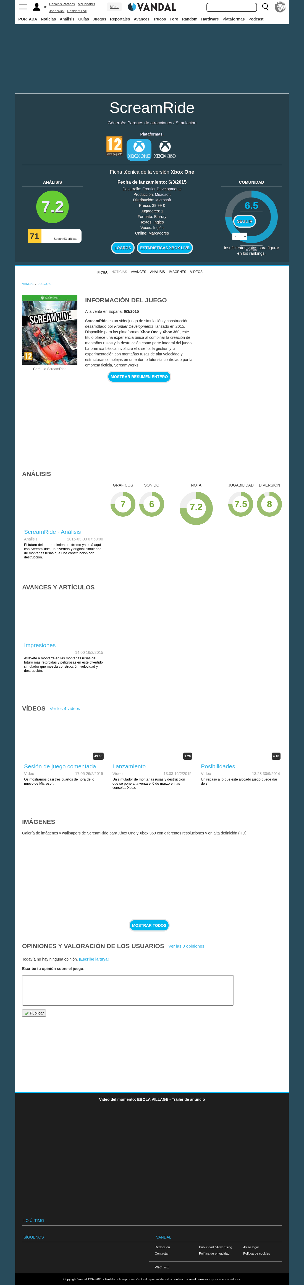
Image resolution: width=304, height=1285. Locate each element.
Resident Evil (77, 11)
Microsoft (163, 194)
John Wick (56, 11)
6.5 (251, 205)
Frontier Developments (162, 189)
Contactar (162, 1253)
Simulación (186, 122)
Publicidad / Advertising (215, 1247)
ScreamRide (152, 107)
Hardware (210, 19)
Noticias (48, 19)
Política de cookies (256, 1253)
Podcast (255, 19)
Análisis (67, 19)
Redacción (162, 1247)
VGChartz (162, 1267)
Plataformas (233, 19)
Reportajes (120, 19)
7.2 (52, 207)
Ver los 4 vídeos (65, 708)
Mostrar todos (149, 925)
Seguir (244, 221)
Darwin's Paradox (62, 4)
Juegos (99, 19)
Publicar (34, 1013)
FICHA (103, 272)
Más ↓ (114, 7)
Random (190, 19)
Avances (142, 19)
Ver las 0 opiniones (186, 946)
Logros (122, 248)
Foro (174, 19)
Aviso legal (251, 1247)
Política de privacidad (214, 1253)
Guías (83, 19)
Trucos (159, 19)
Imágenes (177, 272)
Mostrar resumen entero (139, 376)
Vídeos (196, 272)
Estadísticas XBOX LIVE (164, 248)
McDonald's (86, 4)
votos (251, 249)
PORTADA (27, 19)
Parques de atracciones (149, 122)
